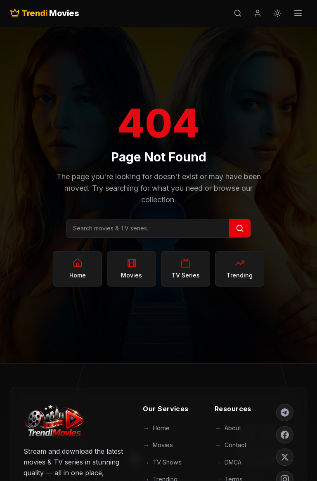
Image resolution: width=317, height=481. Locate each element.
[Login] (257, 13)
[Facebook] (284, 434)
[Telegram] (284, 412)
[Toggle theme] (277, 13)
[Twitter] (284, 457)
